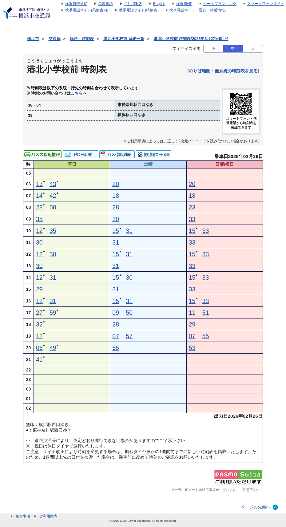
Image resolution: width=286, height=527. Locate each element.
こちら (77, 93)
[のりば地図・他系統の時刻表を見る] (223, 70)
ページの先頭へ (255, 507)
